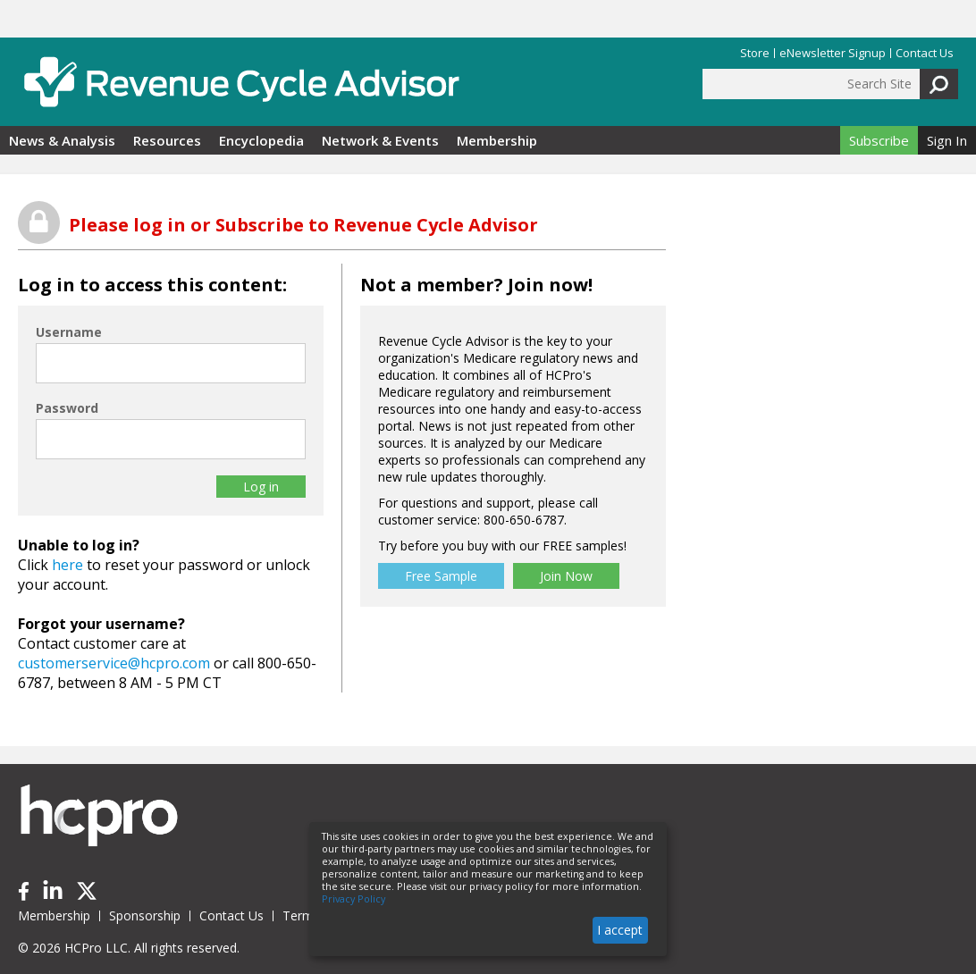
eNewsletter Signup (832, 53)
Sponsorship (145, 915)
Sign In (947, 140)
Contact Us (925, 53)
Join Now (566, 575)
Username (69, 331)
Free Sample (441, 575)
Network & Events (380, 140)
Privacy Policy (353, 899)
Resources (167, 140)
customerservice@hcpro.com (114, 663)
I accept (620, 929)
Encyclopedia (261, 140)
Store (755, 53)
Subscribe (879, 140)
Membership (497, 140)
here (67, 565)
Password (67, 407)
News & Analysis (62, 140)
